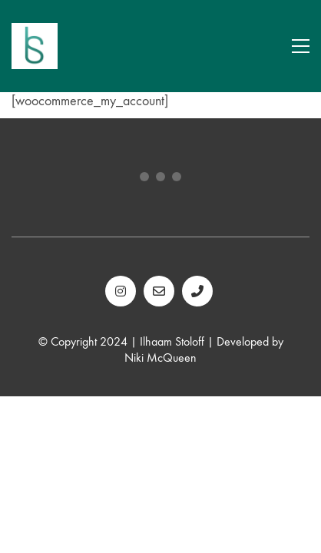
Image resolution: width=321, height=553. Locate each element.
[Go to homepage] (35, 46)
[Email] (159, 291)
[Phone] (197, 291)
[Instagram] (120, 291)
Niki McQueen (160, 357)
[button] (300, 46)
